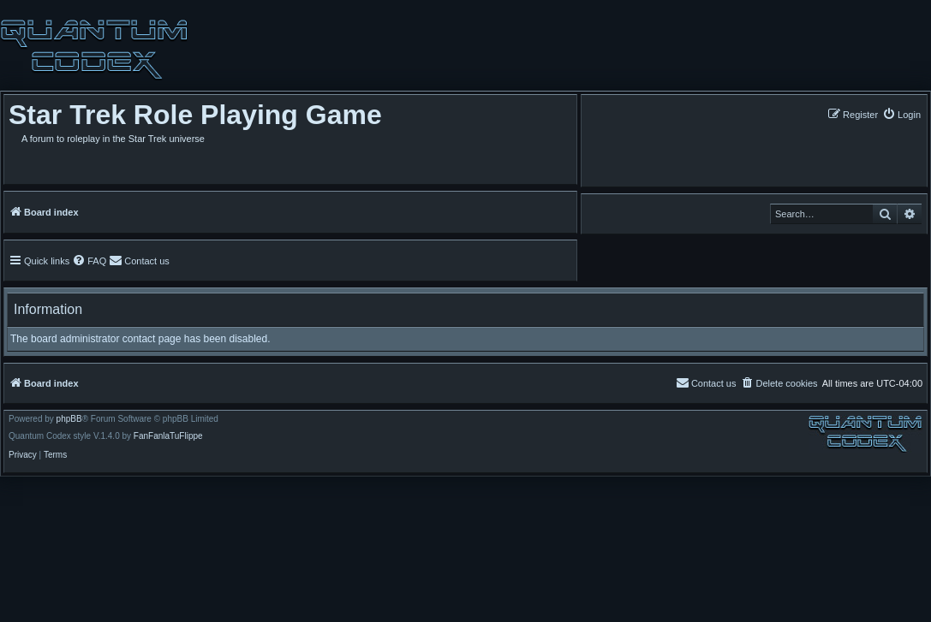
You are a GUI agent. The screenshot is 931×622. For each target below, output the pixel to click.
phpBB (69, 419)
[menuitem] (901, 114)
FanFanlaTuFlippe (168, 436)
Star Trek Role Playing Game (195, 114)
